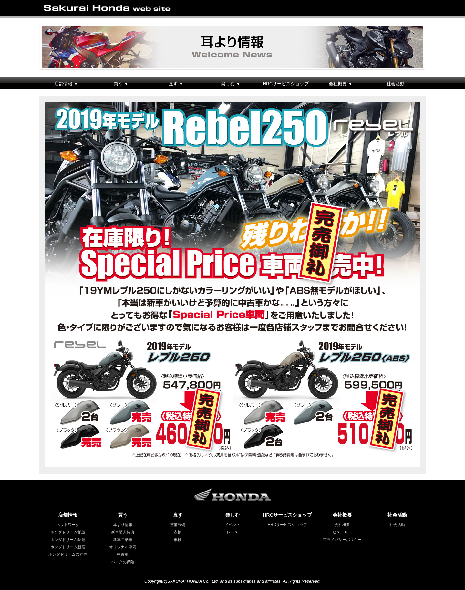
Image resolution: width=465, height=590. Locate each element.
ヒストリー (342, 532)
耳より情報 (122, 525)
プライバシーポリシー (342, 539)
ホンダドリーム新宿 (67, 547)
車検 (177, 539)
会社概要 (342, 525)
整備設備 (177, 525)
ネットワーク (67, 525)
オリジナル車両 (122, 547)
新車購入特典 (122, 532)
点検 (177, 532)
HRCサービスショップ (286, 83)
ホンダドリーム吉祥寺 (67, 554)
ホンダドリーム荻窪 (67, 539)
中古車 (123, 554)
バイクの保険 (122, 562)
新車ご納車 (122, 539)
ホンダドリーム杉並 (67, 532)
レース (232, 532)
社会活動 (396, 83)
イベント (232, 525)
